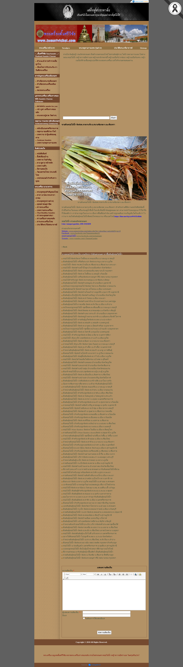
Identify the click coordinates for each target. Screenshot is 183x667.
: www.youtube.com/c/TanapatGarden (79, 238)
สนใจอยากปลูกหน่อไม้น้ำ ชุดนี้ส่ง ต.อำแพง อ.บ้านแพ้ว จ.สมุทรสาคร (90, 329)
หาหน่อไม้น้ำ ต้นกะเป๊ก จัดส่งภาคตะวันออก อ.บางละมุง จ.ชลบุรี (89, 344)
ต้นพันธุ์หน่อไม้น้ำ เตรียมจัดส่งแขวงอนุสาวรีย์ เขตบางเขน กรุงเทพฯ (90, 277)
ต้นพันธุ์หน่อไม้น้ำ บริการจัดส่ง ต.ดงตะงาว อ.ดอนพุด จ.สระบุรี (88, 457)
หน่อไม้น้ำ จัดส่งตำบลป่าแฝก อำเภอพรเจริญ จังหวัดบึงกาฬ (87, 378)
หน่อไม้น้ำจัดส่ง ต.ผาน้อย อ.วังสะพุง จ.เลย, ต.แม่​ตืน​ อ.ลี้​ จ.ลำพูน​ (89, 488)
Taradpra (66, 48)
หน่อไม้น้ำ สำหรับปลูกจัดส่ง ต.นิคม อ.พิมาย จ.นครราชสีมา (87, 335)
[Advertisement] (104, 69)
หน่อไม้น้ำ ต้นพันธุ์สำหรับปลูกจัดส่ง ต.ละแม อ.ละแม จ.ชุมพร (87, 491)
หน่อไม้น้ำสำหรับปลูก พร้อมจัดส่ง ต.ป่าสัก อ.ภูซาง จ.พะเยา (87, 472)
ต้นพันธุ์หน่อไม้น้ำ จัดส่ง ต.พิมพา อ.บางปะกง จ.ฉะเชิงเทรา (86, 341)
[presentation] (102, 625)
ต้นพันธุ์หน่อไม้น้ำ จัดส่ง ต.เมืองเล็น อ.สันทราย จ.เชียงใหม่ (86, 375)
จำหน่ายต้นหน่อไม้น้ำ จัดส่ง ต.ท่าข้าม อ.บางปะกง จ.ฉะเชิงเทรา (88, 442)
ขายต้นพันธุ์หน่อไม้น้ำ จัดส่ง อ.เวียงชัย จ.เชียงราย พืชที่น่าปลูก (88, 555)
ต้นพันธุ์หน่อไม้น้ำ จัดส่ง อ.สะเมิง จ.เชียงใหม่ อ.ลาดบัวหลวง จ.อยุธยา (91, 530)
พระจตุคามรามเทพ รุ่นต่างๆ (90, 48)
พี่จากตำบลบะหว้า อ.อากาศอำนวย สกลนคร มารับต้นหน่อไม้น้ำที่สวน (91, 469)
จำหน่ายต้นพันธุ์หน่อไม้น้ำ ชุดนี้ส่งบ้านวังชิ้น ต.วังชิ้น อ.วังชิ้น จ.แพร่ (90, 436)
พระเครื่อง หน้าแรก (47, 48)
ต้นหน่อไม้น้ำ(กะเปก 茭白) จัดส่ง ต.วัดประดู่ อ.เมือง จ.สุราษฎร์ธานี (90, 448)
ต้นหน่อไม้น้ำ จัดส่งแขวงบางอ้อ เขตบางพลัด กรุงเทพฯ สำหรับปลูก (90, 543)
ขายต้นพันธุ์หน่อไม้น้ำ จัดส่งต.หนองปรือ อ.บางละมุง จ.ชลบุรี (87, 387)
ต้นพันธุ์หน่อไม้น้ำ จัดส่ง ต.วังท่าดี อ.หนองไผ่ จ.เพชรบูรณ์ (86, 332)
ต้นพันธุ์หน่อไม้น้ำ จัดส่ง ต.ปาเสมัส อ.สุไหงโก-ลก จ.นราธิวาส (87, 478)
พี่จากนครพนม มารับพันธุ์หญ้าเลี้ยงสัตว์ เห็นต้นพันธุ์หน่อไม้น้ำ (88, 552)
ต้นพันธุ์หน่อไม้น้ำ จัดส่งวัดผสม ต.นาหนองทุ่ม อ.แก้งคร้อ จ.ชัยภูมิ (89, 310)
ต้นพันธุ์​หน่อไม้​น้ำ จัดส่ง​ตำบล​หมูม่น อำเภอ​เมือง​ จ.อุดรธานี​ (87, 283)
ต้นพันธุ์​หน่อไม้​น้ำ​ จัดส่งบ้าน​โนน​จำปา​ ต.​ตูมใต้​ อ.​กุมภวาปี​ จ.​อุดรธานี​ (91, 292)
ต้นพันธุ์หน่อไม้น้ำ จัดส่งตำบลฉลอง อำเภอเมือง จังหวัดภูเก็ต (87, 362)
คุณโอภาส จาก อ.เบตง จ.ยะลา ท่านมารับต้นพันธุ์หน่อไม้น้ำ (87, 497)
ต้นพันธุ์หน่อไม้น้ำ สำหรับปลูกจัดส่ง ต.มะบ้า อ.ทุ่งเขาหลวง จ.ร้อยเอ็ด (90, 402)
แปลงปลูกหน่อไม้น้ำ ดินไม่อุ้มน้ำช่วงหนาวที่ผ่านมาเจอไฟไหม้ (88, 549)
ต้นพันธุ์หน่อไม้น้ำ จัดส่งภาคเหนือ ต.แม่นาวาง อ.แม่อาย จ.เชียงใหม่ (90, 527)
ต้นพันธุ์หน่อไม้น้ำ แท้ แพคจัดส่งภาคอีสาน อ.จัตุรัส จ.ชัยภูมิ (87, 521)
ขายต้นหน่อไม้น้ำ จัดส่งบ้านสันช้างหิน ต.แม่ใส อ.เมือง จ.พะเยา (88, 475)
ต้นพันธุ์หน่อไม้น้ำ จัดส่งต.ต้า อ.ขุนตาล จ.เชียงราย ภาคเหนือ (87, 411)
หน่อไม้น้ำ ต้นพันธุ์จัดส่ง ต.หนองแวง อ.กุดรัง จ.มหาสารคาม (87, 494)
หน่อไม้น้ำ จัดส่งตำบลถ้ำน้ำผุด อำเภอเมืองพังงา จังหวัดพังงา (87, 268)
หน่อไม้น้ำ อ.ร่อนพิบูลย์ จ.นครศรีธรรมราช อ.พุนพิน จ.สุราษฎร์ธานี (90, 546)
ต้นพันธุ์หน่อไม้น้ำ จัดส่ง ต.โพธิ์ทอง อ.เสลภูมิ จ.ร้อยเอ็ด (85, 274)
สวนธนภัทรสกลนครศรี (71, 228)
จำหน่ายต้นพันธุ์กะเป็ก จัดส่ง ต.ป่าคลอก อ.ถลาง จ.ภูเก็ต (85, 460)
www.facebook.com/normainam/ (89, 236)
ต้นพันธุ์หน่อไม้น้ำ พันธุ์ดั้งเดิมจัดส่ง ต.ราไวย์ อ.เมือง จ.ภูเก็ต (87, 356)
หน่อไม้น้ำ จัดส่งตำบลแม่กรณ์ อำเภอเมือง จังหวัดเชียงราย (86, 365)
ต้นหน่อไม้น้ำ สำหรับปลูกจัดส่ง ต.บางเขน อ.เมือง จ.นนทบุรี (87, 427)
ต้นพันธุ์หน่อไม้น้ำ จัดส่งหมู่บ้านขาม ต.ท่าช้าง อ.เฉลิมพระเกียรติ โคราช (92, 317)
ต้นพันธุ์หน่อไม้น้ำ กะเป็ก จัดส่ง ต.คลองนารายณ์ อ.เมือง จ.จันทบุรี (89, 509)
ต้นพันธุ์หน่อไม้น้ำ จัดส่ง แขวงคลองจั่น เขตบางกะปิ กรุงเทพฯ (87, 271)
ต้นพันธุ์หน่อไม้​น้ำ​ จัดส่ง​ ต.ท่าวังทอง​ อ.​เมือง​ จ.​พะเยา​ (84, 298)
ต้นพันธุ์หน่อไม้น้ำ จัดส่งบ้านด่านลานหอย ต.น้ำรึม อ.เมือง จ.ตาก (89, 454)
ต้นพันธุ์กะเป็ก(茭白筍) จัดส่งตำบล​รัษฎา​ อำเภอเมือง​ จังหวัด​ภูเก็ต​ (89, 295)
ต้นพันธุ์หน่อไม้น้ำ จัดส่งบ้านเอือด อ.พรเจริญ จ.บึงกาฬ (85, 518)
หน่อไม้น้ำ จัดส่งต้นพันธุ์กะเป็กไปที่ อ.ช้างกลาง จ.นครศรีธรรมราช (89, 533)
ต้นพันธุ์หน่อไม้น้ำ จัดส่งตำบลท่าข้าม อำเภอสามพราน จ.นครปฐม (89, 301)
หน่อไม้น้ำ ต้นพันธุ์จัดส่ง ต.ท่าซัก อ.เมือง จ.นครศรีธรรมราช (87, 500)
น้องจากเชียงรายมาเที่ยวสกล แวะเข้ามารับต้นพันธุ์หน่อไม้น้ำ (87, 384)
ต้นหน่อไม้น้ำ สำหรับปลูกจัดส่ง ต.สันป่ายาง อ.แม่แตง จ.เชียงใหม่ (89, 423)
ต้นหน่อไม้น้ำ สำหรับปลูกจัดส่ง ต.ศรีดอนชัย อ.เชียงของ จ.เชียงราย (90, 451)
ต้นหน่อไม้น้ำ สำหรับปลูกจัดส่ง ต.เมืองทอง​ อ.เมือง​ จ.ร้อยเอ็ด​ (87, 417)
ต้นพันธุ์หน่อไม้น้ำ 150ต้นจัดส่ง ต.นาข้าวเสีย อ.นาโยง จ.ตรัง (87, 381)
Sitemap (143, 48)
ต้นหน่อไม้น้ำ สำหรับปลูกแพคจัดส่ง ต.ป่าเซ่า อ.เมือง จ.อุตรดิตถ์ (89, 445)
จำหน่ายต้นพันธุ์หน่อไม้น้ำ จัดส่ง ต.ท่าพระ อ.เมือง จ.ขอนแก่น (88, 390)
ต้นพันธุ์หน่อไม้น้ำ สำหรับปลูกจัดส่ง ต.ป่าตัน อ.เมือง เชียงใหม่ (88, 393)
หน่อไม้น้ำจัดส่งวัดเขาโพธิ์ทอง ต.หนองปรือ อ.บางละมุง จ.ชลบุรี (88, 259)
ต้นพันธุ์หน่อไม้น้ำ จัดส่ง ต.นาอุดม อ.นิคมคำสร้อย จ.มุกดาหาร (88, 326)
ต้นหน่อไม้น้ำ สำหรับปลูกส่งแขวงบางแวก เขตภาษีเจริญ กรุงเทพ (89, 503)
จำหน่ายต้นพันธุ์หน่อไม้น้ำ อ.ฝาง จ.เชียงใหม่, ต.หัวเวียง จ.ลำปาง (89, 540)
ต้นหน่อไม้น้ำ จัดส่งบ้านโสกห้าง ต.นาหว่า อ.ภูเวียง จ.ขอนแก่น (88, 353)
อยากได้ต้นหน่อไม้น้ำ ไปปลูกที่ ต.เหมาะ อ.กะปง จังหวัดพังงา (87, 537)
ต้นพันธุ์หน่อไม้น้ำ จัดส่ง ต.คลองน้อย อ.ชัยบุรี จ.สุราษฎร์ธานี (87, 515)
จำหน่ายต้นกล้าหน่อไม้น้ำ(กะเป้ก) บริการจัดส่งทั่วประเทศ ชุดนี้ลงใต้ (90, 524)
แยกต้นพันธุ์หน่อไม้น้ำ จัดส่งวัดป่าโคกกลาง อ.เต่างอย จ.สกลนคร (89, 506)
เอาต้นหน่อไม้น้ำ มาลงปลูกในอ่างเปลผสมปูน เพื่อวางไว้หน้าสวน (89, 485)
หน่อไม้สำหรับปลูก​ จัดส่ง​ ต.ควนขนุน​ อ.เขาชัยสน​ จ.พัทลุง (86, 280)
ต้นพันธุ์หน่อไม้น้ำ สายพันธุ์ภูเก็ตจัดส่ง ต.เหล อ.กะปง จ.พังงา (87, 320)
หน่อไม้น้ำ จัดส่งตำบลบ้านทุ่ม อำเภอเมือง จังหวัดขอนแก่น (86, 368)
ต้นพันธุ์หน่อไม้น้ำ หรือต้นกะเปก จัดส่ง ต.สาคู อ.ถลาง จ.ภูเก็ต (87, 262)
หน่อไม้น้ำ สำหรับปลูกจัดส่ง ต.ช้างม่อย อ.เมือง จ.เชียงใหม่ (86, 439)
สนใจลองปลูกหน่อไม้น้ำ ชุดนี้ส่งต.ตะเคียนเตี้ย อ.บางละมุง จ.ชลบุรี (90, 307)
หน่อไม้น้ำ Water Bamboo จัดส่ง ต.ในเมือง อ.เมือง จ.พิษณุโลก (87, 430)
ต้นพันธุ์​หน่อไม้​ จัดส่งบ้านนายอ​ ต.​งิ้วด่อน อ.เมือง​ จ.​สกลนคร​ (87, 289)
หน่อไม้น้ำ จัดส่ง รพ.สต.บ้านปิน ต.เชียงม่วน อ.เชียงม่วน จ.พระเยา (89, 265)
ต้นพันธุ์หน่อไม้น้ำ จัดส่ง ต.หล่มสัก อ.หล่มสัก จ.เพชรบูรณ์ (86, 323)
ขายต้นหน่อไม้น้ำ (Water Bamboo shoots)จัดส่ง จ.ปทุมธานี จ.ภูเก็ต (89, 433)
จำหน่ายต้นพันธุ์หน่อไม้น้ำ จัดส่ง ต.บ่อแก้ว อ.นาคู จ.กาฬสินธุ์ (87, 350)
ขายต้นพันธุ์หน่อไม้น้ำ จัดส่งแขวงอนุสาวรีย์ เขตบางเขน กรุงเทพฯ (89, 558)
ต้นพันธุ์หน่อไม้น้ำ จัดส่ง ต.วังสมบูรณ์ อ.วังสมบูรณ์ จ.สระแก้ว (87, 396)
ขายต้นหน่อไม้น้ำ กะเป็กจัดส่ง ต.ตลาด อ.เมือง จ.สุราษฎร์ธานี (88, 463)
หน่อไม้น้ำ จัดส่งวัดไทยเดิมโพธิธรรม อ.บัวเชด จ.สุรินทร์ (85, 359)
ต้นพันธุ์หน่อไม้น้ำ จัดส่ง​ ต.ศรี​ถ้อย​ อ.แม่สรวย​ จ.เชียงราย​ (86, 420)
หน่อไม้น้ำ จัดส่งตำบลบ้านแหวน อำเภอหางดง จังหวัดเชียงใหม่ (88, 466)
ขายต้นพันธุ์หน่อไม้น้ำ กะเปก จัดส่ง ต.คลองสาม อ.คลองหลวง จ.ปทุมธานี (92, 512)
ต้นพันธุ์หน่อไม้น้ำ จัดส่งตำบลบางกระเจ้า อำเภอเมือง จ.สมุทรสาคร (90, 313)
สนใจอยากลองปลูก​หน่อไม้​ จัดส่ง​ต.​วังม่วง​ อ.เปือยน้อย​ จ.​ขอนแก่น (89, 286)
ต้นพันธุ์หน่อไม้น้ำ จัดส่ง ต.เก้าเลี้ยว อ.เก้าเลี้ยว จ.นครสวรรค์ (87, 347)
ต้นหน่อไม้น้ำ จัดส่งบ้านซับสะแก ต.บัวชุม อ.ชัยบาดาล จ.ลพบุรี (88, 408)
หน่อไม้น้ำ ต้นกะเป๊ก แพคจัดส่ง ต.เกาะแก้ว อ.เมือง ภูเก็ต (86, 338)
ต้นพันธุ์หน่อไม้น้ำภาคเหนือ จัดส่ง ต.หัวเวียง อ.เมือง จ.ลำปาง (87, 304)
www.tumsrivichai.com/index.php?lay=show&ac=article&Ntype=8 (95, 231)
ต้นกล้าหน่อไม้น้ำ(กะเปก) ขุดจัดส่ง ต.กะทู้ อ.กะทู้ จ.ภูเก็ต (86, 372)
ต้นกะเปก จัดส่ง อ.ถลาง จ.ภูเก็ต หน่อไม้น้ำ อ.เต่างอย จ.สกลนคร (89, 482)
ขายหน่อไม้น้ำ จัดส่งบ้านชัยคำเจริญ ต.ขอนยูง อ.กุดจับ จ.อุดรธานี (89, 405)
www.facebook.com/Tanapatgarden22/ (85, 233)
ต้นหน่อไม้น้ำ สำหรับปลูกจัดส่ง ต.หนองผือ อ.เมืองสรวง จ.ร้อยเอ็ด (89, 414)
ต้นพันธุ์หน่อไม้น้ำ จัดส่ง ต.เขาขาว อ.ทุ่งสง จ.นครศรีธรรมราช (88, 399)
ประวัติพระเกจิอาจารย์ (123, 48)
